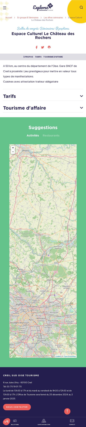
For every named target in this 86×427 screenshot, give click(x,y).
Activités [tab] (33, 135)
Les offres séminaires (53, 17)
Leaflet (58, 356)
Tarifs (38, 57)
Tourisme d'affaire (53, 57)
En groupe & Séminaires (28, 17)
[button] (6, 421)
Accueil (8, 17)
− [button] (13, 152)
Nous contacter (17, 407)
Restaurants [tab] (51, 135)
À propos (28, 57)
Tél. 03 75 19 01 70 (12, 386)
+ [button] (13, 148)
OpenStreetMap (70, 356)
